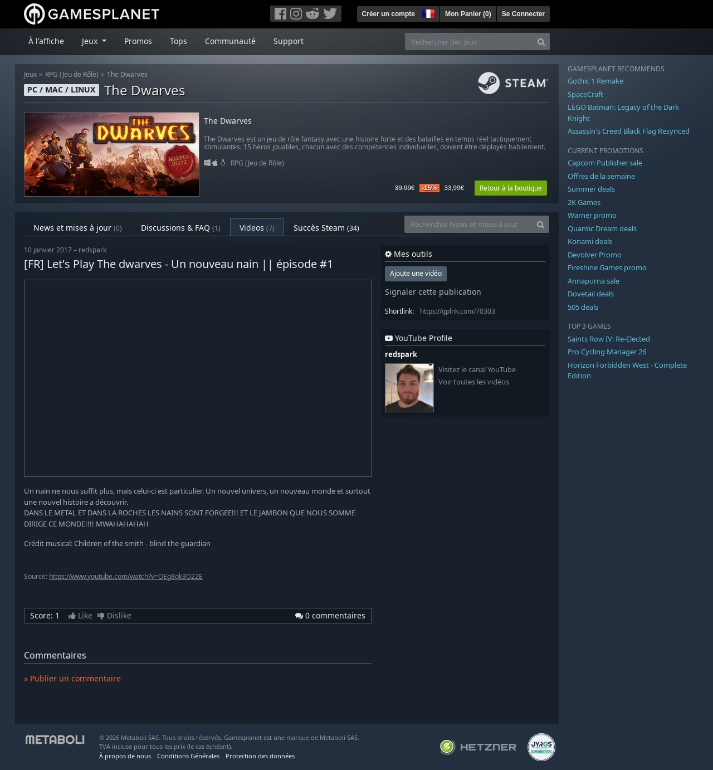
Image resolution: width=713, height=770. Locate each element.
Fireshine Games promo (607, 267)
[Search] (541, 41)
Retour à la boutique (511, 188)
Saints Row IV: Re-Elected (609, 339)
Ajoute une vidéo (416, 273)
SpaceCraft (585, 94)
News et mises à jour (77, 227)
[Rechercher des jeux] (469, 41)
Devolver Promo (595, 255)
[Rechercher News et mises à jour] (468, 224)
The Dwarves (127, 74)
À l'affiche (46, 41)
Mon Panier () (468, 14)
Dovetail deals (591, 294)
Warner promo (592, 215)
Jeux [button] (91, 41)
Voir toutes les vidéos (473, 382)
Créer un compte (388, 14)
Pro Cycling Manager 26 (607, 352)
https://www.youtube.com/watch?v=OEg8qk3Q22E (126, 576)
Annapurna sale (593, 281)
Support (289, 41)
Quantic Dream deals (602, 228)
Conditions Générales (188, 756)
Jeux (30, 74)
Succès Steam (326, 227)
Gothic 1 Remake (595, 81)
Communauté (230, 41)
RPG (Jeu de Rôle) (72, 74)
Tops (178, 41)
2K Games (584, 202)
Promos (138, 41)
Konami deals (590, 241)
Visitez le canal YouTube (477, 369)
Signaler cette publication (433, 291)
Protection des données (260, 756)
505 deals (583, 307)
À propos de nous (125, 756)
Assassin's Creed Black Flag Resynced (629, 131)
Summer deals (591, 189)
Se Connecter (523, 14)
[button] (427, 12)
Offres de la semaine (601, 176)
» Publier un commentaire (72, 678)
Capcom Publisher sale (605, 163)
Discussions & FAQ (181, 227)
